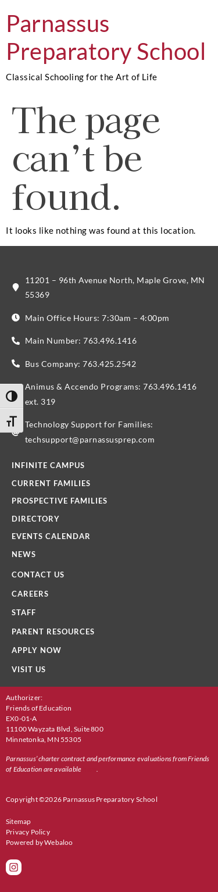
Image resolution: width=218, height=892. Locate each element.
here (90, 769)
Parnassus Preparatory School (106, 37)
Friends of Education (39, 708)
